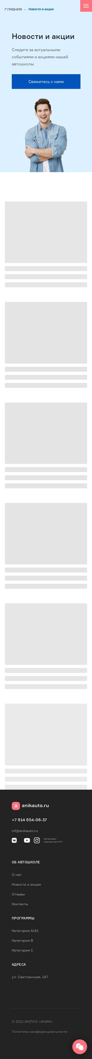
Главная (13, 9)
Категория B (22, 940)
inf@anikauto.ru (25, 831)
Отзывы (18, 894)
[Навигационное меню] (86, 6)
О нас (17, 874)
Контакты (20, 904)
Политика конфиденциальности (39, 1031)
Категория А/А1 (25, 930)
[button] (46, 81)
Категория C (22, 950)
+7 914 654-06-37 (29, 820)
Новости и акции (41, 9)
